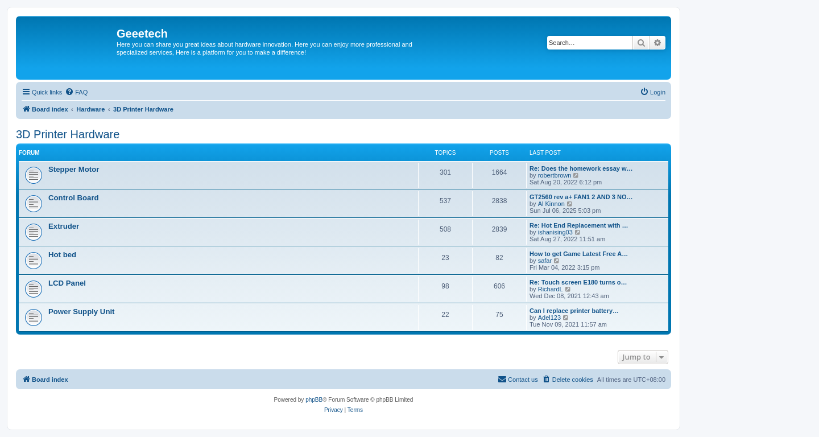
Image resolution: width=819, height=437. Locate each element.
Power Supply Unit (81, 311)
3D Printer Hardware (67, 134)
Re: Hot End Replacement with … (579, 225)
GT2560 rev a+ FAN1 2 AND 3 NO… (581, 196)
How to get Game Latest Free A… (579, 253)
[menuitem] (76, 92)
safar (545, 260)
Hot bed (62, 254)
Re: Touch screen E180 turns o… (578, 282)
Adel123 (549, 317)
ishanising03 (555, 232)
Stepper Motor (73, 169)
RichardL (550, 289)
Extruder (63, 226)
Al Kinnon (551, 203)
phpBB (313, 400)
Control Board (73, 197)
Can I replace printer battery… (574, 310)
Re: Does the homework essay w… (581, 168)
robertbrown (555, 175)
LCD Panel (67, 283)
